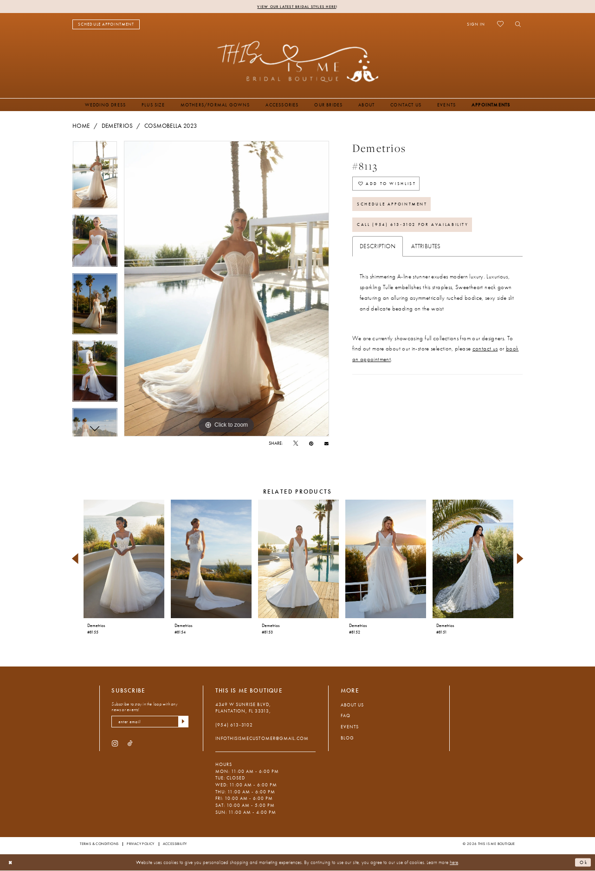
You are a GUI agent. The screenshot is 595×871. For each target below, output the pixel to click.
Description (377, 253)
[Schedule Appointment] (106, 25)
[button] (476, 24)
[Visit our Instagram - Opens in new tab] (114, 745)
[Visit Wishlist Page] (500, 24)
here (454, 862)
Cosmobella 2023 (170, 126)
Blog (347, 738)
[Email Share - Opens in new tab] (326, 444)
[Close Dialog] (11, 863)
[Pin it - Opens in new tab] (311, 444)
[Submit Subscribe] (182, 722)
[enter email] (149, 722)
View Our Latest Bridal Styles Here (297, 6)
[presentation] (124, 559)
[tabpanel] (94, 178)
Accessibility (175, 844)
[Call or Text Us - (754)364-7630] (166, 25)
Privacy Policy (141, 844)
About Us (352, 705)
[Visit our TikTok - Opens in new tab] (130, 745)
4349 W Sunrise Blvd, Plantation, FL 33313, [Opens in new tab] (243, 708)
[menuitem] (106, 25)
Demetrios (117, 126)
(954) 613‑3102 (234, 725)
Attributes (426, 253)
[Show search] (516, 24)
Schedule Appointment (396, 208)
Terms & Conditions (99, 844)
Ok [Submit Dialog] (583, 862)
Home (81, 126)
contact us (485, 355)
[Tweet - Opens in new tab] (295, 444)
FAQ (345, 716)
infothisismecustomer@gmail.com (262, 739)
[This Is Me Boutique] (298, 61)
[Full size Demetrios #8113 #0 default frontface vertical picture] (226, 289)
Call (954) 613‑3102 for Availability (418, 231)
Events (350, 727)
